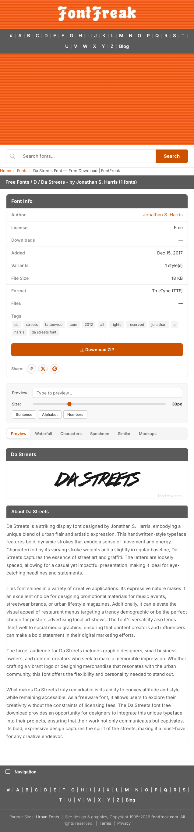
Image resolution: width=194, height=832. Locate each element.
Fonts (22, 170)
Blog (124, 46)
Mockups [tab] (148, 433)
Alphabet (50, 414)
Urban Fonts (47, 816)
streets (32, 324)
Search (172, 156)
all (102, 324)
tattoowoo (53, 324)
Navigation (21, 772)
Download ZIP (97, 349)
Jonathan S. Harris (97, 182)
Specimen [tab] (99, 433)
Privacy (124, 823)
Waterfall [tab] (43, 433)
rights (116, 324)
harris (19, 332)
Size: (16, 404)
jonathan (158, 324)
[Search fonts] (87, 156)
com (73, 324)
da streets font (44, 332)
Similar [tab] (124, 433)
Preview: (20, 392)
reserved (136, 324)
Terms (105, 823)
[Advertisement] (97, 99)
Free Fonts (17, 182)
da (16, 324)
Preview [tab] (18, 433)
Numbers (75, 414)
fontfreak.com (164, 816)
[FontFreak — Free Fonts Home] (97, 13)
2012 (89, 324)
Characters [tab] (71, 433)
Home (5, 170)
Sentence (24, 414)
